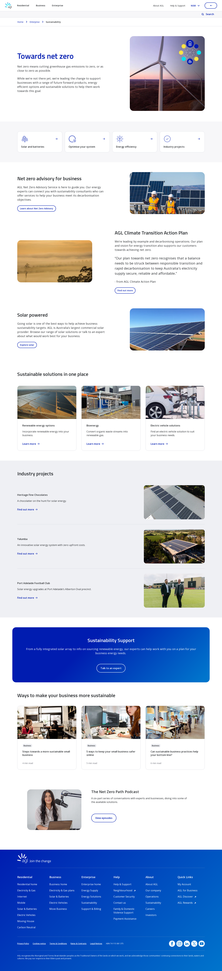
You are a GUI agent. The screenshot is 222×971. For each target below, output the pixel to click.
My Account (184, 884)
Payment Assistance (124, 918)
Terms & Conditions (58, 943)
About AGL (158, 5)
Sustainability (89, 902)
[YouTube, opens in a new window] (202, 944)
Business (27, 745)
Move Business (58, 909)
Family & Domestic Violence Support (123, 909)
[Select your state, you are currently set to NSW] (196, 5)
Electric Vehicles (26, 915)
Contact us (119, 902)
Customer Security (124, 896)
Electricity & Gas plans (61, 890)
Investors (151, 915)
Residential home (27, 884)
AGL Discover (187, 896)
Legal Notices (96, 943)
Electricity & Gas (26, 890)
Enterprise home (91, 884)
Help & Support (177, 5)
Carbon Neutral (26, 927)
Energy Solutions (91, 896)
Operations (152, 896)
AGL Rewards (187, 903)
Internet (22, 896)
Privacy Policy (23, 943)
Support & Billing (91, 909)
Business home (58, 884)
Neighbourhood (125, 890)
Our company (153, 890)
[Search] (208, 14)
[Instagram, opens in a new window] (179, 944)
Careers (150, 909)
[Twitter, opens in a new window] (194, 944)
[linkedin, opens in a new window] (187, 944)
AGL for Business (187, 890)
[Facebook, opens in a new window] (172, 944)
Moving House (25, 921)
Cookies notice (39, 943)
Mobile (21, 902)
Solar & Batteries (27, 909)
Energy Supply (89, 890)
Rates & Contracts (78, 943)
